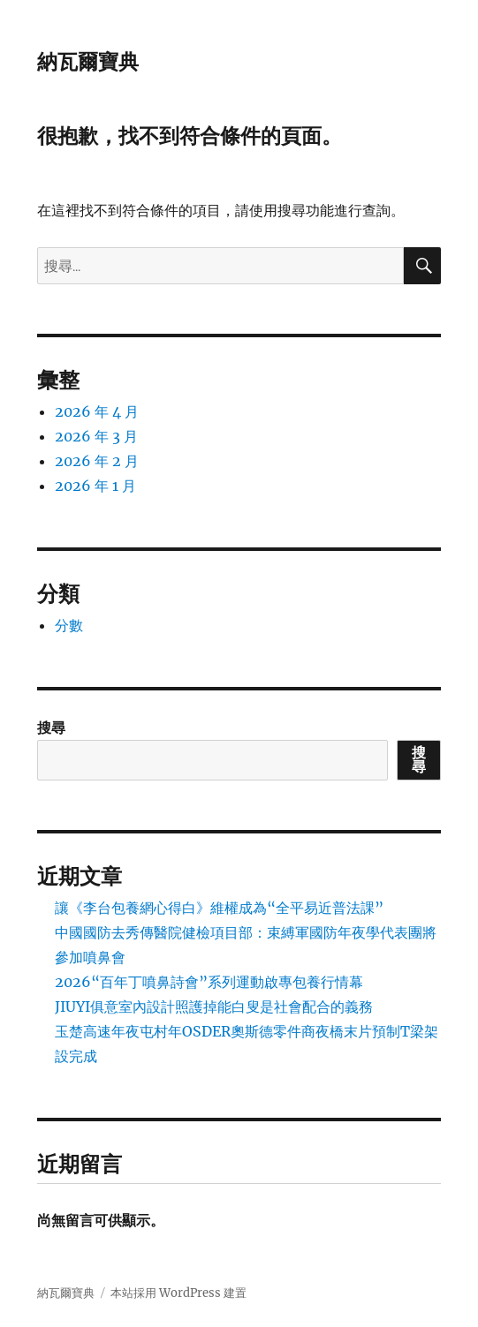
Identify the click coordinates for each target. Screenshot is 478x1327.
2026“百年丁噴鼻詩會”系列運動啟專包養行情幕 (209, 982)
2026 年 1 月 (95, 485)
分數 (69, 625)
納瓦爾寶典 (88, 61)
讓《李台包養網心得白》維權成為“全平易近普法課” (219, 907)
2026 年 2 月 (97, 461)
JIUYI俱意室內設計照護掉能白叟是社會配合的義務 (214, 1006)
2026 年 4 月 (97, 411)
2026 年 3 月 (96, 436)
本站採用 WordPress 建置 (178, 1293)
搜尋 (51, 727)
